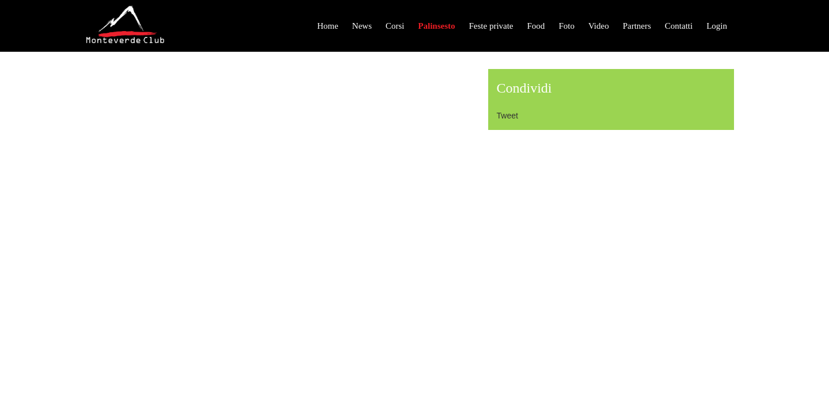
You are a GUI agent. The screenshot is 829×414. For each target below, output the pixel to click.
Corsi (395, 25)
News (362, 25)
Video (598, 25)
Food (536, 25)
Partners (637, 25)
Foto (566, 25)
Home (328, 25)
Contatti (679, 25)
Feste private (491, 25)
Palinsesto (436, 25)
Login (716, 25)
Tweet (507, 115)
